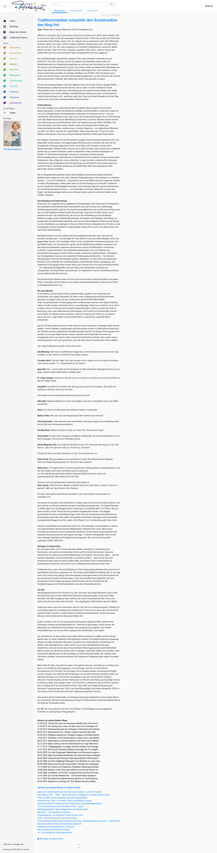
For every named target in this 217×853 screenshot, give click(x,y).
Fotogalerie (92, 11)
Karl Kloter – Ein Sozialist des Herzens (53, 812)
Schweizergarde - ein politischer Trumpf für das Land (60, 815)
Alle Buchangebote (12, 149)
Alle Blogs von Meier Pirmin (50, 839)
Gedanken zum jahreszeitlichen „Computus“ (56, 827)
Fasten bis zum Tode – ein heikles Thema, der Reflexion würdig (64, 801)
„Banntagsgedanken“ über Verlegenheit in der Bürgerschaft (62, 809)
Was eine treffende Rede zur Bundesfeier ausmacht (59, 824)
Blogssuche (59, 11)
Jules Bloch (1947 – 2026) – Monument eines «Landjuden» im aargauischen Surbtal (73, 795)
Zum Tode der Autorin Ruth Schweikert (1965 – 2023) (60, 806)
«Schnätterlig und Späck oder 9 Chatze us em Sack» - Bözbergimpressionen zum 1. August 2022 (78, 821)
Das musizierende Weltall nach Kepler (53, 830)
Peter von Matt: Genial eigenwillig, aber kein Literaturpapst (62, 798)
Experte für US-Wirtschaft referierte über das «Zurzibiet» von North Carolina (69, 792)
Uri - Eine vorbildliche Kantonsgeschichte (54, 832)
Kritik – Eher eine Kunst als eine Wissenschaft (57, 818)
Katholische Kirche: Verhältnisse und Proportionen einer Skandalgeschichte (69, 803)
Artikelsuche (76, 11)
